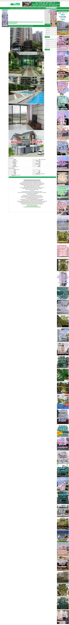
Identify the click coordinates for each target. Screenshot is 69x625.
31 (13, 23)
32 (14, 23)
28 (9, 23)
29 (10, 23)
